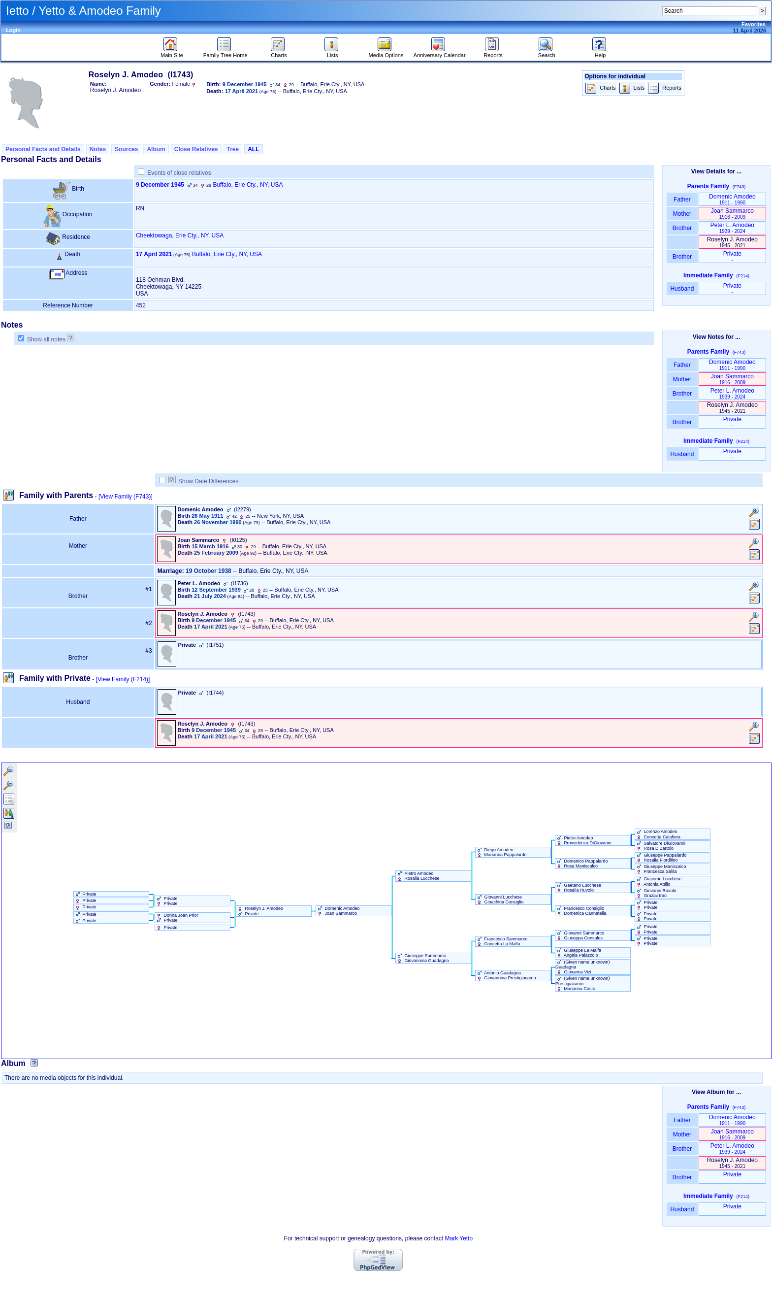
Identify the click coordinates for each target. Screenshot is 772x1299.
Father (682, 199)
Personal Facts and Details (43, 149)
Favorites (753, 24)
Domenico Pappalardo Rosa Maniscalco (581, 863)
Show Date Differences (203, 481)
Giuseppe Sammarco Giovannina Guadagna (422, 958)
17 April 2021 (154, 254)
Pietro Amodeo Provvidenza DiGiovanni (583, 840)
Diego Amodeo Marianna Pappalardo (501, 852)
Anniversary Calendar (440, 52)
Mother (682, 213)
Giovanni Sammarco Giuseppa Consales (579, 935)
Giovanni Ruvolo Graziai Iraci (655, 893)
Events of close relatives (179, 172)
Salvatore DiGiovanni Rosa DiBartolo (660, 846)
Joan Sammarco (732, 213)
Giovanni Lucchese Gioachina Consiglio (500, 899)
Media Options (386, 52)
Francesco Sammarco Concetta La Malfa (502, 941)
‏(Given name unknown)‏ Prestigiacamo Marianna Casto (582, 983)
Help (600, 52)
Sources (126, 149)
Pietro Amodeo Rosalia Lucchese (418, 876)
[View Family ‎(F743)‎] (125, 496)
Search (547, 52)
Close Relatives (196, 149)
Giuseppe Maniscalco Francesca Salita (660, 869)
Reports (493, 52)
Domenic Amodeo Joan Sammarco (338, 911)
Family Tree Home (225, 52)
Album (156, 149)
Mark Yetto (459, 1238)
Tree (233, 149)
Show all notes (46, 339)
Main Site (172, 52)
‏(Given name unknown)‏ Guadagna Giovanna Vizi (582, 967)
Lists (332, 52)
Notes (98, 149)
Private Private (166, 901)
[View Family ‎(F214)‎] (123, 679)
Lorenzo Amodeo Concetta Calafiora (657, 834)
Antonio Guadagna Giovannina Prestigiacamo (506, 975)
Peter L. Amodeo (732, 228)
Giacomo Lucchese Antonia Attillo (658, 881)
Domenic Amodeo (732, 199)
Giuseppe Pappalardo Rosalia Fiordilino (661, 858)
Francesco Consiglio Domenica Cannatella (581, 911)
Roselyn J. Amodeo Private (259, 911)
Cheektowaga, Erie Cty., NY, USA (180, 235)
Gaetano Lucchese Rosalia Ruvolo (578, 888)
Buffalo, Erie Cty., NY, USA (248, 184)
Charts (279, 52)
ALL (253, 149)
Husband (682, 288)
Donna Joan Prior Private (176, 918)
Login (13, 30)
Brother (682, 228)
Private (732, 256)
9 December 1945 (160, 184)
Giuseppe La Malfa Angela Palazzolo (578, 953)
